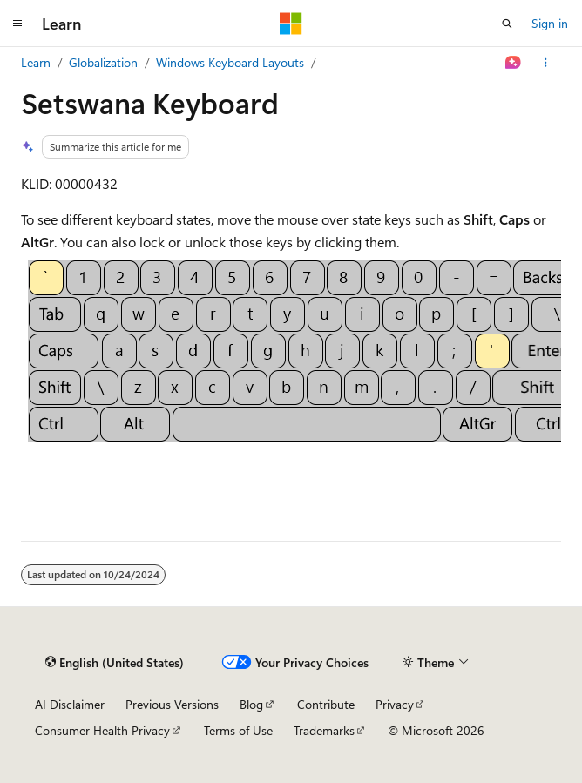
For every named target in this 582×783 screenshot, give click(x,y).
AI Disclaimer (70, 704)
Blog (251, 704)
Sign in (549, 23)
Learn (36, 62)
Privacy (395, 704)
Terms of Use (238, 730)
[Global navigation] (17, 23)
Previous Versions (172, 704)
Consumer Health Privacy (102, 730)
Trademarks (324, 730)
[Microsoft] (291, 23)
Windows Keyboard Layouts (230, 62)
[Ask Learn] (514, 63)
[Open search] (507, 23)
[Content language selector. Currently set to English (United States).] (114, 663)
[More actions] (546, 63)
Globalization (103, 62)
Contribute (326, 704)
